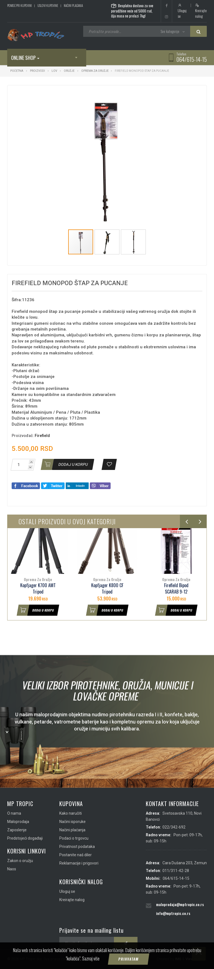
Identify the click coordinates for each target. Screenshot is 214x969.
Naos (11, 869)
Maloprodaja (18, 821)
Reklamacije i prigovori (78, 863)
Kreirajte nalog (201, 11)
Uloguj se (182, 11)
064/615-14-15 (191, 59)
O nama (14, 813)
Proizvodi (37, 70)
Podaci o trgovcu (73, 838)
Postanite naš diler (75, 855)
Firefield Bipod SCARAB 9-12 (176, 588)
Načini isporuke (72, 821)
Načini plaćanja (73, 5)
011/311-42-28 (175, 870)
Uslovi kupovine (47, 5)
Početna (16, 70)
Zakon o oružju (20, 860)
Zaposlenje (17, 830)
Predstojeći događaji (25, 838)
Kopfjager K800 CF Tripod (107, 588)
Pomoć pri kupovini (19, 5)
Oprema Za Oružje (95, 70)
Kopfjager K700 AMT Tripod (38, 588)
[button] (171, 94)
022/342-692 (173, 827)
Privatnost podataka (77, 846)
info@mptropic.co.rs (173, 913)
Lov (54, 70)
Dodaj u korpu (36, 610)
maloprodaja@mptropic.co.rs (180, 904)
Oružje (69, 70)
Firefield (42, 435)
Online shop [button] (25, 57)
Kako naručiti (70, 813)
